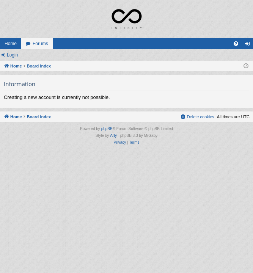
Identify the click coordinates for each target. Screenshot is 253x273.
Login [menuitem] (249, 45)
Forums (40, 43)
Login (12, 55)
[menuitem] (236, 43)
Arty (113, 135)
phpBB (107, 129)
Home (11, 43)
